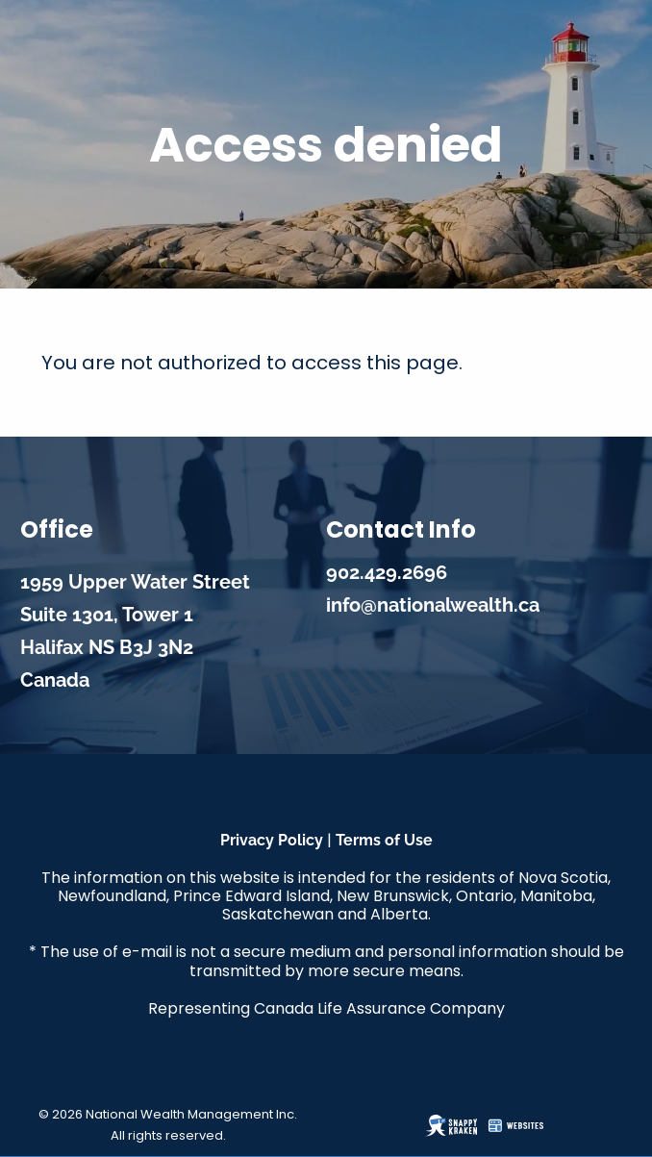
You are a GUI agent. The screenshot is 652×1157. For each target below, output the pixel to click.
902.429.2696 (386, 572)
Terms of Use (384, 840)
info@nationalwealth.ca (432, 604)
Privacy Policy (271, 840)
